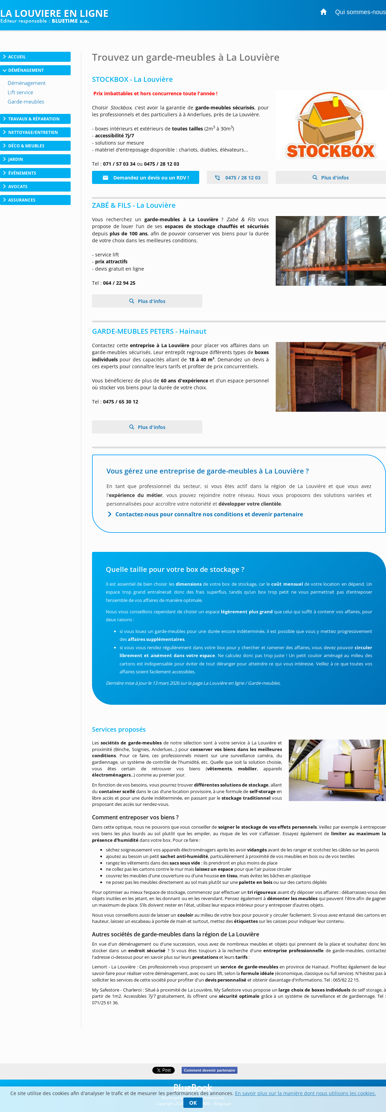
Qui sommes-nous (360, 12)
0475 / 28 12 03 (237, 177)
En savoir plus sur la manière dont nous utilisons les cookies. (305, 1093)
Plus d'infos (334, 177)
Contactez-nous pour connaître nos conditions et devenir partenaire (209, 514)
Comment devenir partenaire (209, 1070)
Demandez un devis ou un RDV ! (145, 177)
